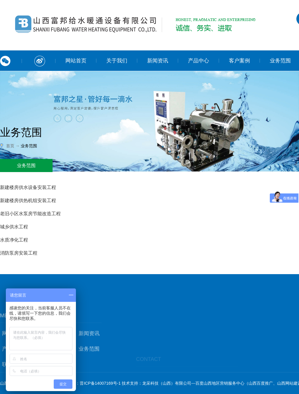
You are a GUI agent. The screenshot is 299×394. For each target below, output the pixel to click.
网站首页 (75, 61)
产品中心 (198, 61)
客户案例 (239, 61)
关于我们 (116, 61)
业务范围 (89, 362)
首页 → (13, 145)
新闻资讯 (157, 61)
